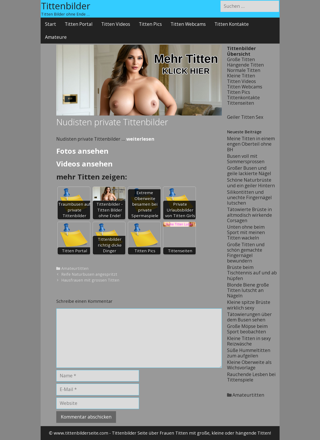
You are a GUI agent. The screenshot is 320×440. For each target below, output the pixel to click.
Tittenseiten (240, 103)
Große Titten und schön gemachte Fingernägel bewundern (246, 252)
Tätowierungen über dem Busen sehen (249, 317)
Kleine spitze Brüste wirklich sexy (248, 305)
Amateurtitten (74, 268)
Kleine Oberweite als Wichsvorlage (249, 365)
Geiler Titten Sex (245, 117)
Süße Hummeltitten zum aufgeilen (248, 353)
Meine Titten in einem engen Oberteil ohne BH (251, 143)
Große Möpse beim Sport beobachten (247, 329)
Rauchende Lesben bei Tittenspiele (251, 377)
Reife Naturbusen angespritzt (89, 274)
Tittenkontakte (243, 98)
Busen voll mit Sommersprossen (245, 159)
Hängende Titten (245, 65)
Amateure (56, 37)
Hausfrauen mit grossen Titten (90, 280)
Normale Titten (243, 70)
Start (50, 24)
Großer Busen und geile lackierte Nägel (249, 170)
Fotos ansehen (82, 151)
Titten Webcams (188, 24)
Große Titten (241, 59)
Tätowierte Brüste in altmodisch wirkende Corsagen (249, 214)
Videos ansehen (84, 164)
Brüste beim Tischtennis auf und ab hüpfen (252, 272)
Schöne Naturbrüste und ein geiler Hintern (251, 182)
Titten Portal (79, 24)
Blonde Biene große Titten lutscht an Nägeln (248, 290)
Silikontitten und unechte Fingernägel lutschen (249, 197)
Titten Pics (150, 24)
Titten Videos (115, 24)
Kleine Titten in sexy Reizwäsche (249, 341)
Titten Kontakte (231, 24)
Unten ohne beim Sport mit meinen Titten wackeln (246, 232)
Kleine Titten (241, 76)
